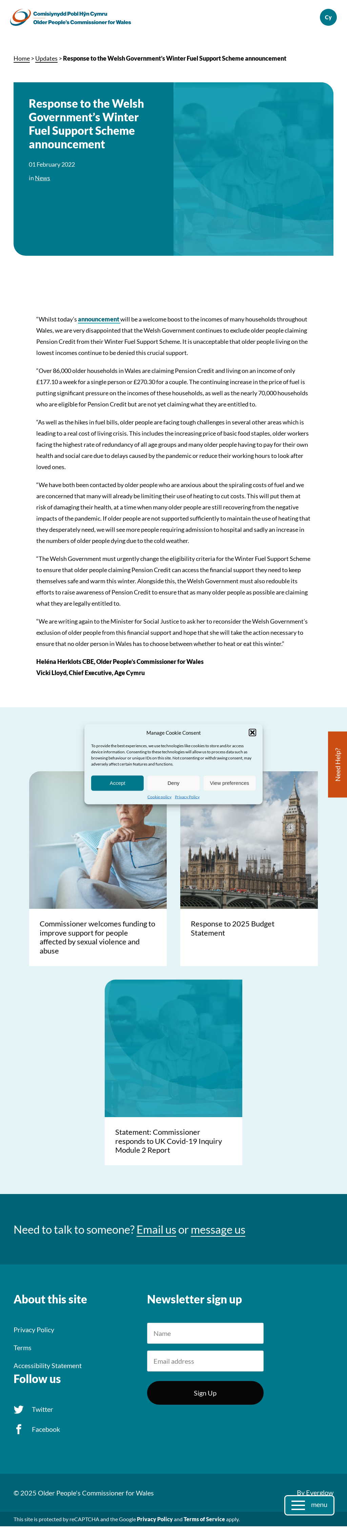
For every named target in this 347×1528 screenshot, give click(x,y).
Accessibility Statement (48, 1367)
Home (22, 60)
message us (218, 1231)
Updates (46, 60)
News (42, 180)
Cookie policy (159, 796)
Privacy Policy (187, 796)
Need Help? (337, 764)
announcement (99, 321)
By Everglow (315, 1494)
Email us (156, 1231)
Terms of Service (204, 1520)
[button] (252, 732)
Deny (173, 783)
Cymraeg (325, 18)
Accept (117, 783)
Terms (23, 1349)
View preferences (229, 783)
